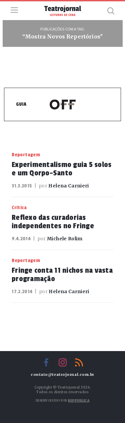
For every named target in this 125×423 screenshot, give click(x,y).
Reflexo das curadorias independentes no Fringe (53, 222)
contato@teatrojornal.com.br (62, 374)
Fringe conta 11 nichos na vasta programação (62, 274)
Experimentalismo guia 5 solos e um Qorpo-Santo (61, 169)
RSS (79, 362)
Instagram (63, 362)
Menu (14, 10)
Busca (111, 11)
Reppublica (78, 400)
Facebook (46, 362)
